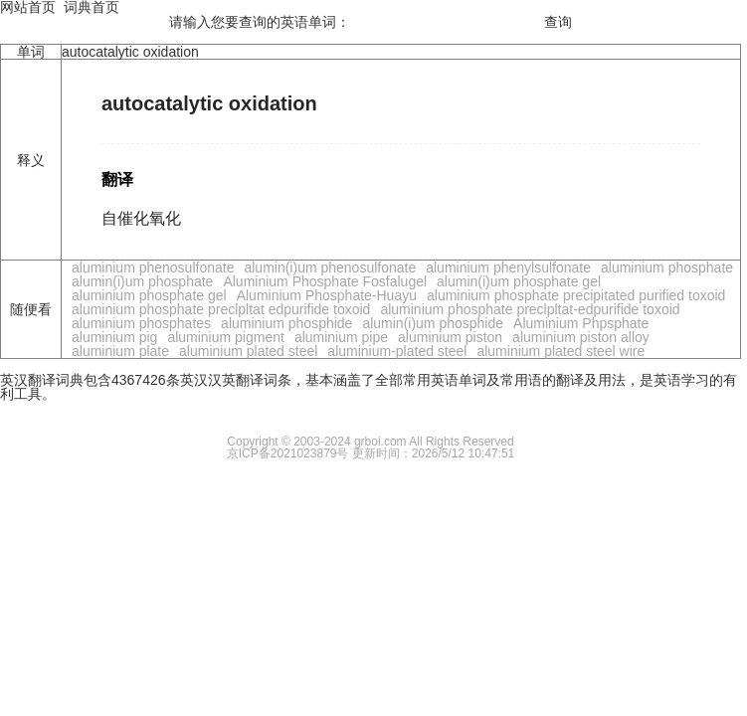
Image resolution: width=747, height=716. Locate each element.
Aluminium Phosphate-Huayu (327, 295)
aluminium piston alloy (581, 337)
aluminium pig (114, 337)
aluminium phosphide (286, 323)
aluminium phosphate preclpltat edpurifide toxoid (221, 309)
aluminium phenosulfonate (153, 267)
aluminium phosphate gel (149, 295)
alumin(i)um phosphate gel (519, 281)
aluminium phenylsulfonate (508, 267)
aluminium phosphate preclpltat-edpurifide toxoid (529, 309)
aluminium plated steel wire (560, 351)
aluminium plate (120, 351)
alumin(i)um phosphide (432, 323)
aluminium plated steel (248, 351)
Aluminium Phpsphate (581, 323)
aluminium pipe (341, 337)
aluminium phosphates (141, 323)
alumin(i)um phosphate (142, 281)
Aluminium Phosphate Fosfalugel (325, 281)
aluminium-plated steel (397, 351)
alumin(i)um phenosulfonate (330, 267)
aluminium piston (450, 337)
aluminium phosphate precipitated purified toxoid (576, 295)
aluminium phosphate (667, 267)
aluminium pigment (225, 337)
